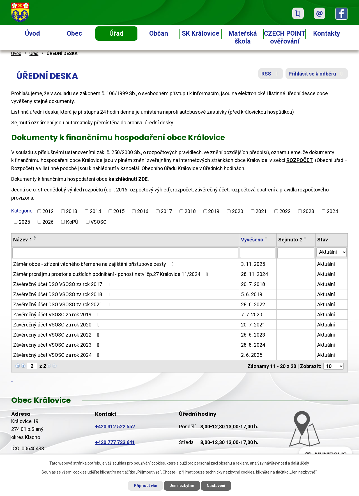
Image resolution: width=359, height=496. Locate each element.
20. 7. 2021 (253, 325)
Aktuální (326, 264)
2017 (166, 211)
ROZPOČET (299, 160)
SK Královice (200, 33)
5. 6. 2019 (251, 294)
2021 (261, 211)
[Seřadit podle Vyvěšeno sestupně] (266, 239)
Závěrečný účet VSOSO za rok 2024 (57, 355)
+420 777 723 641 (115, 442)
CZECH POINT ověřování (284, 37)
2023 (308, 211)
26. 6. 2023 (253, 335)
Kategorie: (22, 211)
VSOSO (99, 222)
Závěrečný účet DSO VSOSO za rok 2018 (62, 294)
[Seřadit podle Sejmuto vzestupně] (305, 237)
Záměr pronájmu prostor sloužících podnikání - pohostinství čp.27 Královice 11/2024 (111, 274)
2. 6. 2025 (251, 355)
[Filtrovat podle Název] (125, 252)
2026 (48, 222)
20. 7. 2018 (253, 284)
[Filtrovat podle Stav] (331, 252)
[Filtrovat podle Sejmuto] (296, 252)
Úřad (116, 33)
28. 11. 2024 (254, 274)
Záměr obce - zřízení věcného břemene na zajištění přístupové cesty (94, 264)
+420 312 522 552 (115, 426)
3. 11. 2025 (253, 264)
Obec (74, 33)
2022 (285, 211)
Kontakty (326, 33)
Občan (158, 33)
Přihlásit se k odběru (317, 74)
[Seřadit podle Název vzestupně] (35, 237)
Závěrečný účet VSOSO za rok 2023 (57, 345)
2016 (142, 211)
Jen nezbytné (182, 485)
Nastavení (216, 485)
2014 (95, 211)
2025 (24, 222)
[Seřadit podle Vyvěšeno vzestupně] (266, 237)
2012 (48, 211)
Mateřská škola (243, 37)
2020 (237, 211)
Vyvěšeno (252, 240)
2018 (190, 211)
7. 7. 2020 (251, 314)
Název (22, 240)
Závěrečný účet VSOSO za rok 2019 (57, 314)
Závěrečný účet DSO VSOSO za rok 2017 (62, 284)
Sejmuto (290, 240)
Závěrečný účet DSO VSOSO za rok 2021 (62, 304)
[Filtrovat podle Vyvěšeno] (257, 252)
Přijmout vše (145, 485)
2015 (119, 211)
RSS (270, 74)
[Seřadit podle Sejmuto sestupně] (305, 239)
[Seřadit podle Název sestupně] (35, 239)
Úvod (32, 33)
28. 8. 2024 (253, 345)
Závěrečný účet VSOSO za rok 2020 (57, 325)
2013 (71, 211)
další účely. (300, 463)
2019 (213, 211)
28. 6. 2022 (253, 304)
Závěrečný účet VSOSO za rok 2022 (57, 335)
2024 (332, 211)
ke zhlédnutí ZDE (128, 179)
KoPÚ (72, 222)
